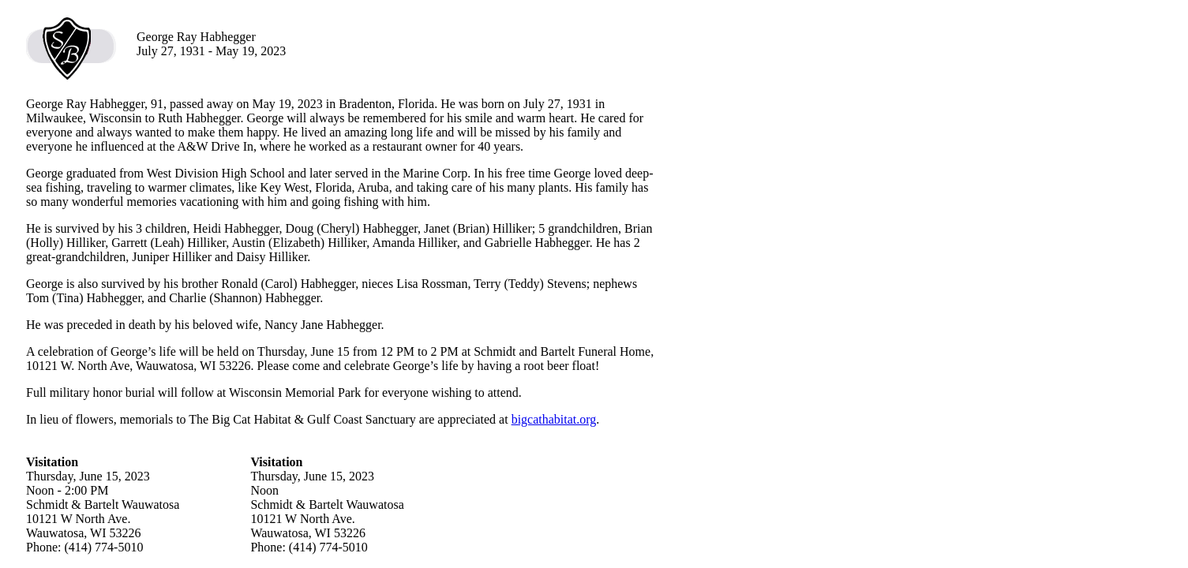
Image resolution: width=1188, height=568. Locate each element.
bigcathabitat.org (554, 419)
